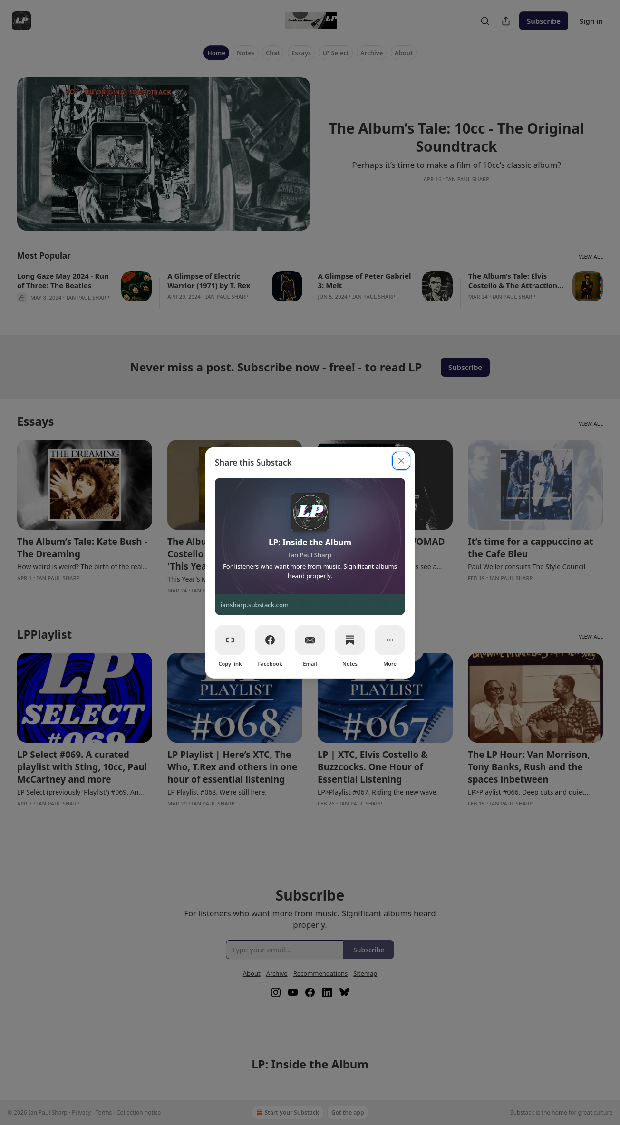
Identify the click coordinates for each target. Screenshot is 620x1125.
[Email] (310, 640)
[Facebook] (270, 640)
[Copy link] (230, 640)
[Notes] (350, 640)
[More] (390, 640)
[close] (401, 460)
